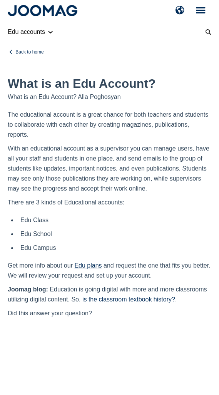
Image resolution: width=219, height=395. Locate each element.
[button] (180, 11)
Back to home (29, 52)
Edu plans (88, 265)
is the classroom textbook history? (128, 299)
